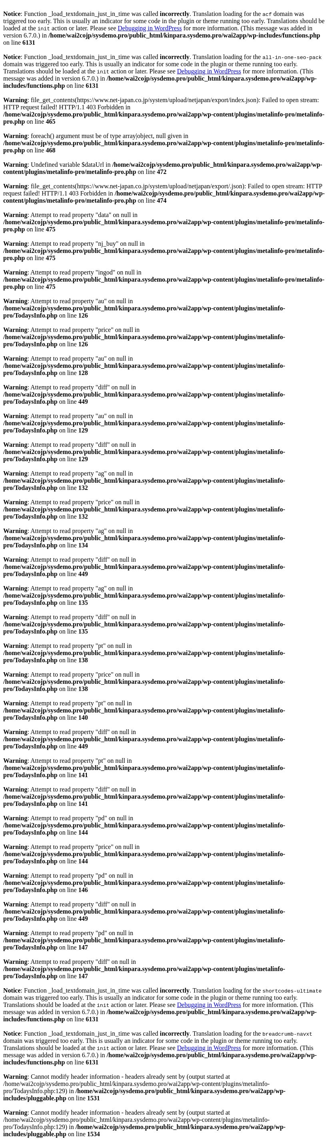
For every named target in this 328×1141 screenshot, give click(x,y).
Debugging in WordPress (150, 28)
